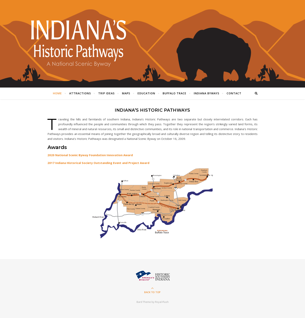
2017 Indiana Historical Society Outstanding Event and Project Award (98, 163)
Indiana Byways (206, 93)
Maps (126, 93)
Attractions (80, 93)
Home (57, 93)
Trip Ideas (106, 93)
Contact (234, 93)
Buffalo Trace (174, 93)
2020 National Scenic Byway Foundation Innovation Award (90, 155)
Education (146, 93)
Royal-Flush (162, 302)
